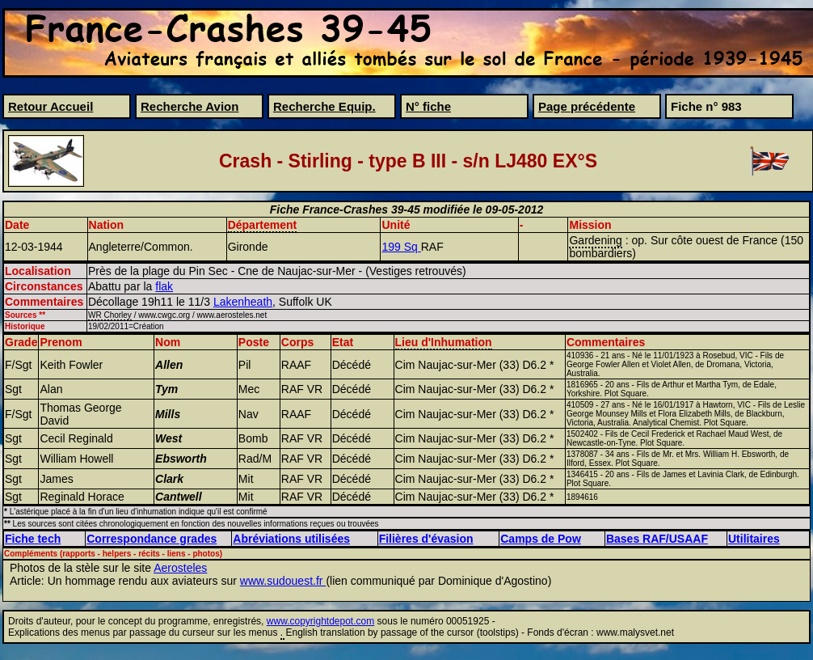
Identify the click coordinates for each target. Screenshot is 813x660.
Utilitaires (754, 538)
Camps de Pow (540, 538)
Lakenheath (242, 301)
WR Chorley (110, 315)
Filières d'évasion (426, 538)
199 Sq (400, 246)
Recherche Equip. (324, 106)
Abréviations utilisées (291, 538)
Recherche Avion (189, 106)
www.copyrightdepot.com (320, 621)
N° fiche (428, 106)
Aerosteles (180, 567)
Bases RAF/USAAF (657, 538)
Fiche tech (33, 538)
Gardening (595, 240)
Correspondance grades (151, 538)
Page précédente (586, 106)
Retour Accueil (50, 106)
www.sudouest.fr (283, 580)
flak (164, 286)
